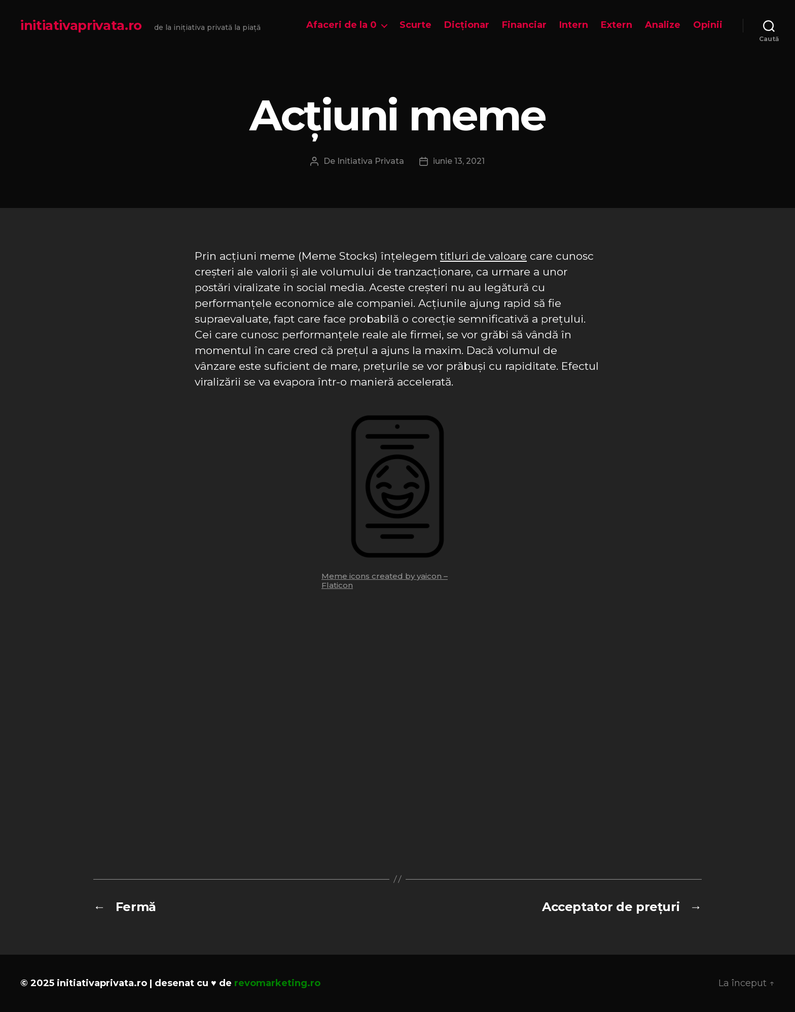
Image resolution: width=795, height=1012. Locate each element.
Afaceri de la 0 (341, 25)
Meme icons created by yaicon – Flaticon (384, 580)
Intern (573, 25)
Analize (662, 25)
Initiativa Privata (370, 161)
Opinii (707, 25)
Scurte (415, 25)
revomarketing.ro (277, 983)
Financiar (524, 25)
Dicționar (466, 25)
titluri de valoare (483, 256)
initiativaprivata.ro (81, 25)
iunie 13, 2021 (459, 161)
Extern (616, 25)
